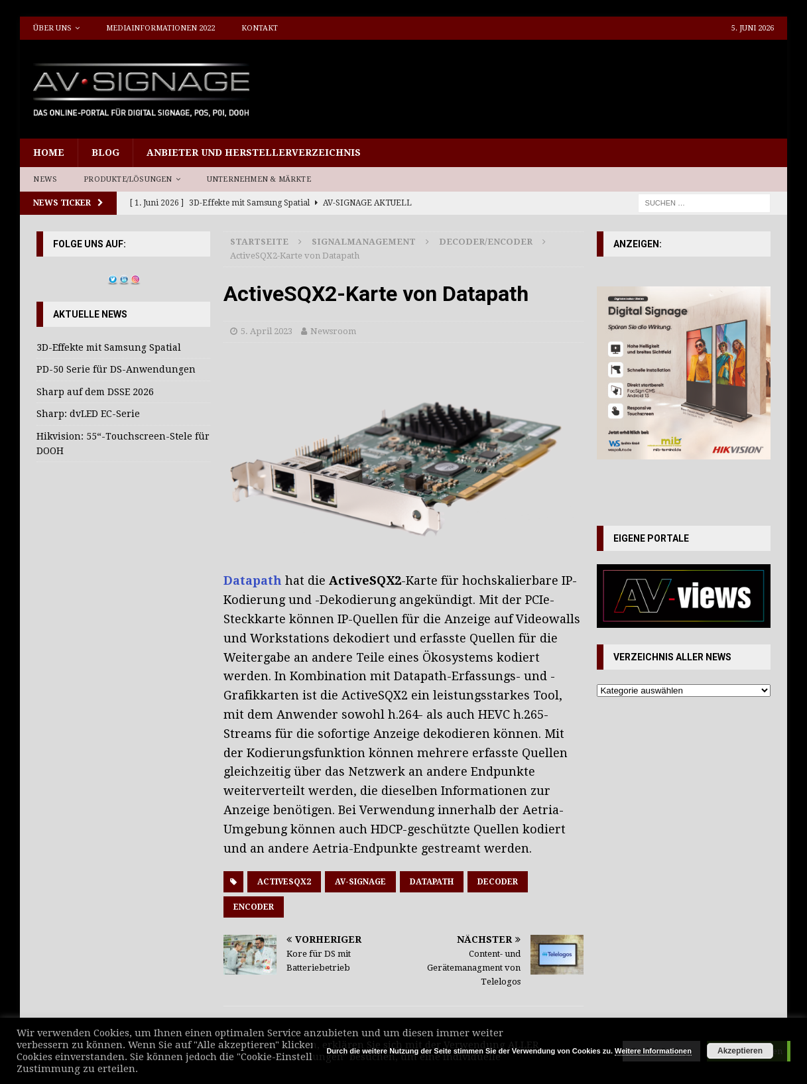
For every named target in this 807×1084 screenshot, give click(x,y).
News (45, 179)
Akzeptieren (740, 1050)
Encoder (253, 907)
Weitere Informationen (653, 1051)
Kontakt (259, 28)
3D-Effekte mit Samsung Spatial (108, 347)
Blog (105, 152)
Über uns (52, 28)
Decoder (497, 881)
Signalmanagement (364, 242)
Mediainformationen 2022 (160, 28)
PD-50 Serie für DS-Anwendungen (116, 369)
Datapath (254, 580)
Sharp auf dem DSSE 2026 (95, 392)
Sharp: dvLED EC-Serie (88, 413)
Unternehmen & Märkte (259, 179)
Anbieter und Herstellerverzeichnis (254, 152)
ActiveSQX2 (284, 881)
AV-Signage (360, 881)
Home (48, 152)
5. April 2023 (266, 331)
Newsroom (333, 331)
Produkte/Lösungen (128, 179)
